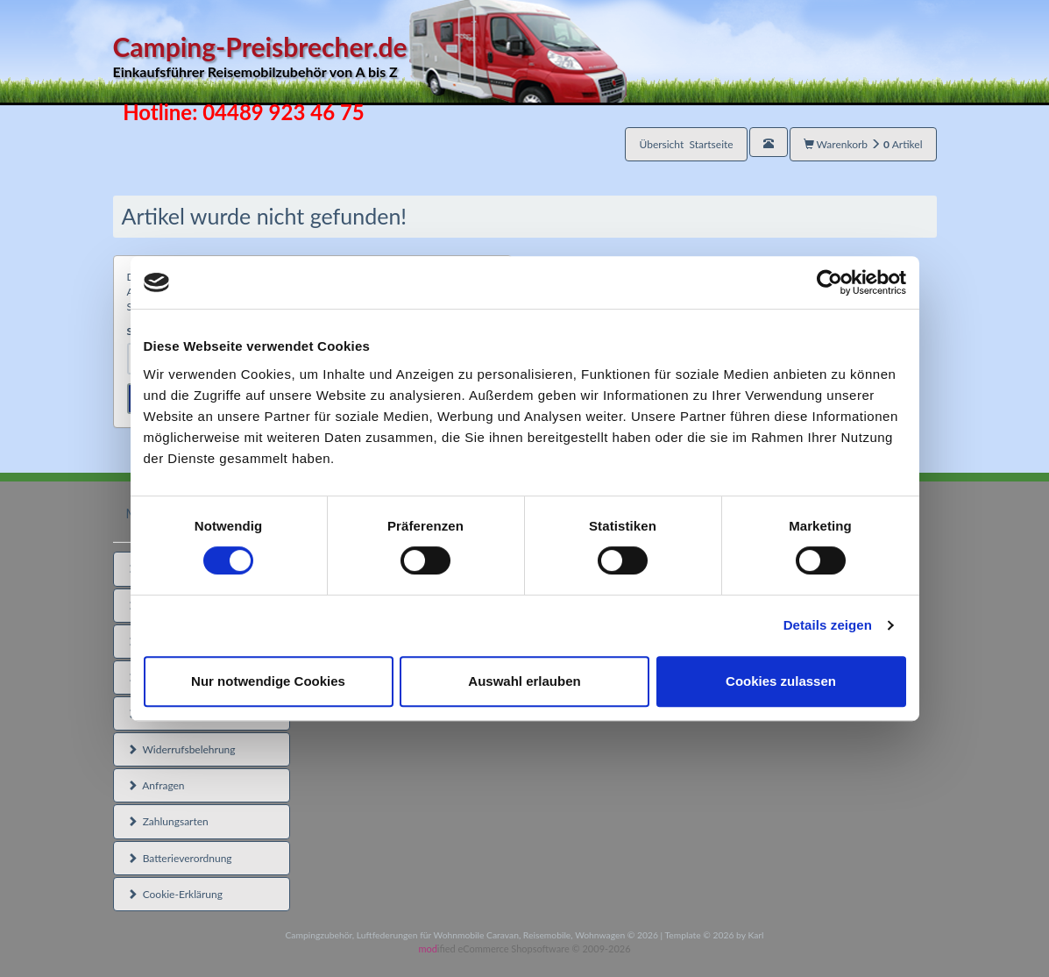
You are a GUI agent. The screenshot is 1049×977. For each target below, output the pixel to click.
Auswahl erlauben (524, 681)
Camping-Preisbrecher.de (370, 56)
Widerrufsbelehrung (181, 749)
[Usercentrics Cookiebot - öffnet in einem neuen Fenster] (829, 282)
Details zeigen (827, 624)
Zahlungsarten (168, 821)
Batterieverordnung (179, 858)
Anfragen (156, 785)
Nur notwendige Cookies (268, 681)
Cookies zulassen (781, 681)
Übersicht (686, 144)
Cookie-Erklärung (175, 894)
